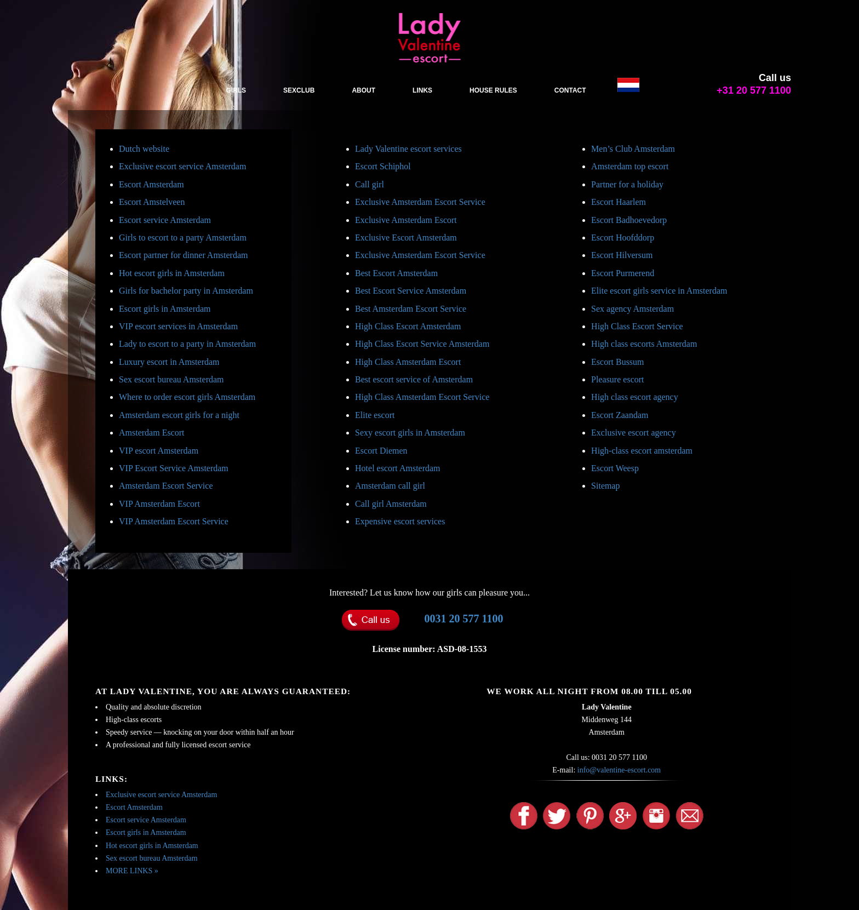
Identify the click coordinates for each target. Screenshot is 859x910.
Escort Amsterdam (151, 184)
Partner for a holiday (627, 184)
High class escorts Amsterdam (644, 343)
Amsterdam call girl (390, 485)
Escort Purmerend (622, 273)
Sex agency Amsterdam (632, 308)
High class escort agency (634, 397)
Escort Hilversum (621, 255)
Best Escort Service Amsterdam (410, 290)
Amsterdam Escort (152, 432)
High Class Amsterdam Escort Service (422, 397)
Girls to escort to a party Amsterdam (183, 237)
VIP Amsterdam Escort (159, 503)
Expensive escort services (400, 521)
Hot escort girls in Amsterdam (172, 273)
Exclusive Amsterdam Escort (406, 220)
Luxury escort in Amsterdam (169, 362)
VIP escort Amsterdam (158, 450)
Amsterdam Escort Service (166, 485)
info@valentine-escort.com (619, 770)
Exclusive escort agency (633, 432)
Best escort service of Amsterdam (414, 379)
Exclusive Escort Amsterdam (406, 237)
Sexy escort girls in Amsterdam (410, 432)
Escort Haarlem (618, 202)
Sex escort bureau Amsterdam (171, 379)
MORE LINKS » (132, 871)
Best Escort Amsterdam (396, 273)
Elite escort (374, 415)
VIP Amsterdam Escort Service (173, 521)
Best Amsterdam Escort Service (410, 308)
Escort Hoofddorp (622, 237)
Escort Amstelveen (152, 202)
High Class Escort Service (637, 326)
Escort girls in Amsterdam (165, 308)
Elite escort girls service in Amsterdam (659, 290)
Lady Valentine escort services (408, 148)
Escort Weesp (615, 468)
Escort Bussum (617, 362)
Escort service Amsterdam (165, 220)
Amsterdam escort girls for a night (179, 415)
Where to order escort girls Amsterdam (187, 397)
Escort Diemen (381, 450)
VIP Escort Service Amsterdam (173, 468)
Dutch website (144, 148)
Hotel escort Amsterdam (397, 468)
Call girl (369, 184)
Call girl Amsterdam (391, 503)
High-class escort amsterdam (641, 450)
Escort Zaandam (619, 415)
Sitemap (605, 485)
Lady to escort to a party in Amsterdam (187, 343)
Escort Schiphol (383, 166)
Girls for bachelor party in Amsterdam (186, 290)
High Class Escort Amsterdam (408, 326)
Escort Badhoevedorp (629, 220)
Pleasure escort (617, 379)
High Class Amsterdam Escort (408, 362)
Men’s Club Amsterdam (633, 148)
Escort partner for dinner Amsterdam (183, 255)
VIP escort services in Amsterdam (178, 326)
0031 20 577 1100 (464, 619)
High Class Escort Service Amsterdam (422, 343)
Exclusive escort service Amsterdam (182, 166)
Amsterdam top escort (629, 166)
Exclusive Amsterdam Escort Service (420, 202)
